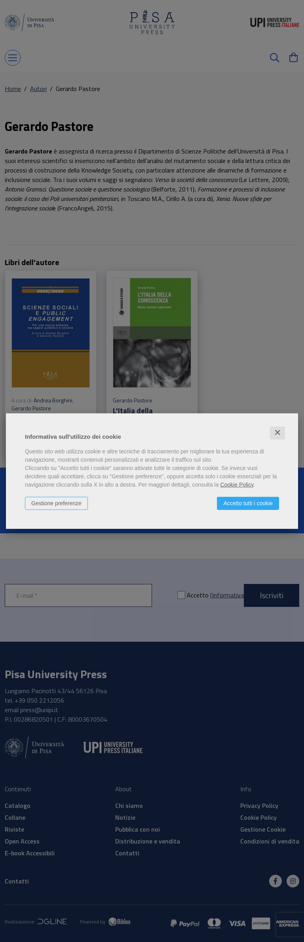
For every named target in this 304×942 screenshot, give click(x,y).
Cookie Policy (236, 484)
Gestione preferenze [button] (56, 503)
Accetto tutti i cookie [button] (248, 503)
